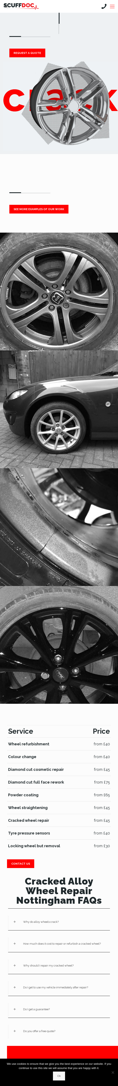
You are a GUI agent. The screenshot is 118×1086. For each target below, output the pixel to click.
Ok (59, 1076)
